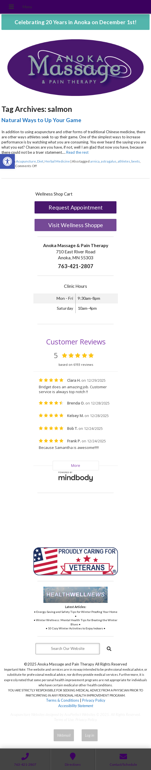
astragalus (108, 161)
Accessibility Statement (75, 705)
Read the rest (77, 152)
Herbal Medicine (57, 161)
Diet (40, 161)
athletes (124, 161)
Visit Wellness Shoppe (75, 225)
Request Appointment (76, 207)
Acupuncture (26, 161)
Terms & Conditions (62, 700)
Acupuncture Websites (27, 714)
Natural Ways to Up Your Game (41, 120)
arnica (95, 161)
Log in (89, 735)
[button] (7, 161)
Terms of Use (64, 719)
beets (135, 161)
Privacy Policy (93, 700)
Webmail (64, 735)
